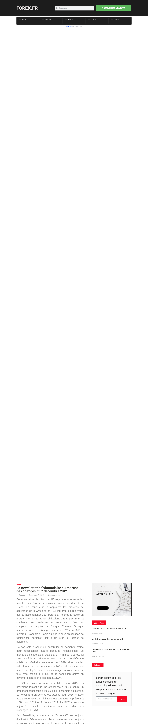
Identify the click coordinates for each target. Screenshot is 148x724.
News (18, 585)
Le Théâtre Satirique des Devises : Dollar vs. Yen (109, 628)
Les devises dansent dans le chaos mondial (107, 639)
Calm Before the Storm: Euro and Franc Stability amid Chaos (111, 650)
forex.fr (27, 8)
